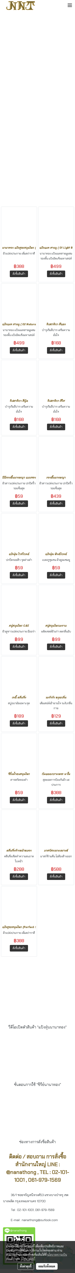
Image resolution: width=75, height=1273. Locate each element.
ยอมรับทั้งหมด (46, 1266)
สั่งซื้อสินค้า (19, 274)
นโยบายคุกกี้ (28, 1258)
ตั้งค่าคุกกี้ (25, 1266)
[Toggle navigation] (69, 5)
